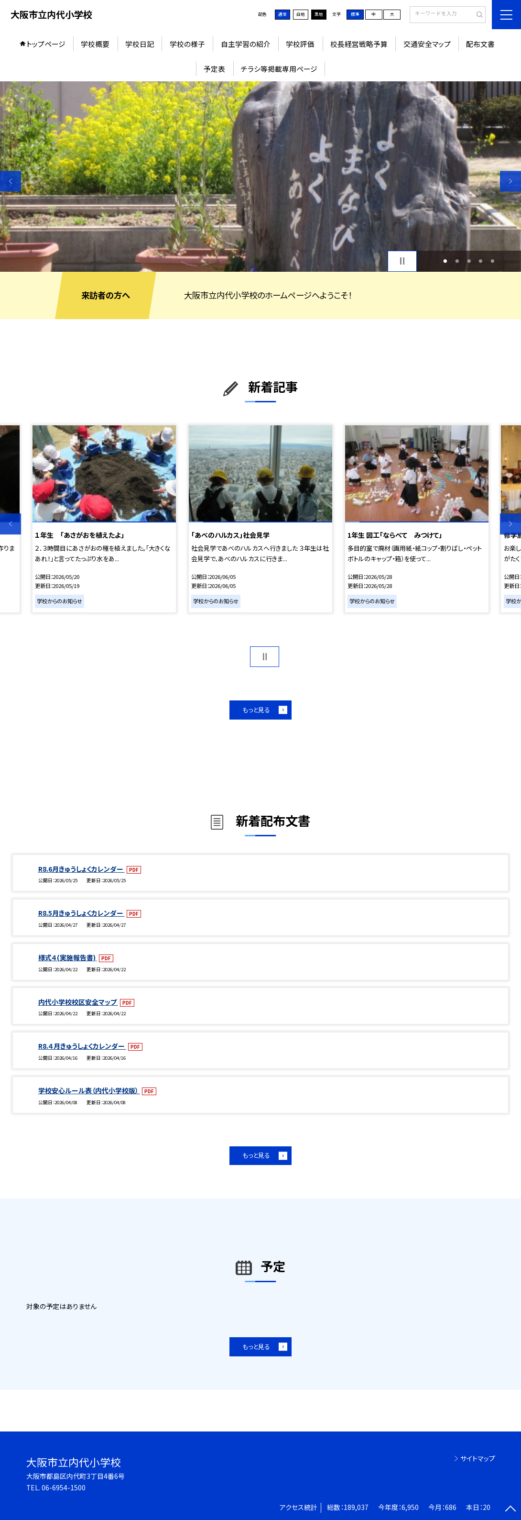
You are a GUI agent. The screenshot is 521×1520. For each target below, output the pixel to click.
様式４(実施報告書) (67, 957)
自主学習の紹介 (246, 44)
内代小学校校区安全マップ (78, 1002)
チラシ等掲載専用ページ (279, 69)
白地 (300, 14)
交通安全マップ (427, 44)
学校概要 (95, 44)
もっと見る (256, 709)
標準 (355, 14)
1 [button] (445, 261)
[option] (260, 176)
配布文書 (480, 44)
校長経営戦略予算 (359, 44)
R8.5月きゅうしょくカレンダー (81, 913)
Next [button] (510, 181)
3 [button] (469, 261)
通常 (282, 14)
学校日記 (139, 44)
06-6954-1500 (64, 1487)
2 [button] (457, 261)
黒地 (319, 14)
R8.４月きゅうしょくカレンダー (82, 1046)
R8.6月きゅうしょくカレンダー (81, 869)
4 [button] (481, 261)
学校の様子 (187, 44)
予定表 (214, 69)
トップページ (45, 44)
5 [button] (492, 261)
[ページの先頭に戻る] (510, 1509)
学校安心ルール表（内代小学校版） (89, 1090)
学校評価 (300, 44)
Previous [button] (10, 181)
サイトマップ (477, 1458)
